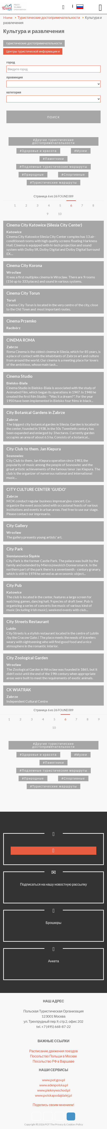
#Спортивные (73, 174)
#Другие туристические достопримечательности (53, 141)
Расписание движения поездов (53, 1051)
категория (13, 92)
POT (47, 1124)
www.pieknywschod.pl (53, 1090)
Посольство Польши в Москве (53, 1056)
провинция (14, 77)
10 (60, 214)
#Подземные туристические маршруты (53, 166)
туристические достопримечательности (34, 43)
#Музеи (80, 151)
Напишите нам (89, 7)
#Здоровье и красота (38, 151)
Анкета (53, 961)
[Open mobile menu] (100, 7)
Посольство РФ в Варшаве (53, 1061)
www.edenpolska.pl (53, 1085)
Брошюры (54, 923)
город (10, 62)
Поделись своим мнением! (53, 1105)
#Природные (33, 174)
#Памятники (53, 158)
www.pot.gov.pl (53, 1080)
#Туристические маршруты (53, 182)
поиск (53, 117)
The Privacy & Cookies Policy (66, 1124)
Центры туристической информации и (33, 51)
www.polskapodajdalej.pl (53, 1095)
